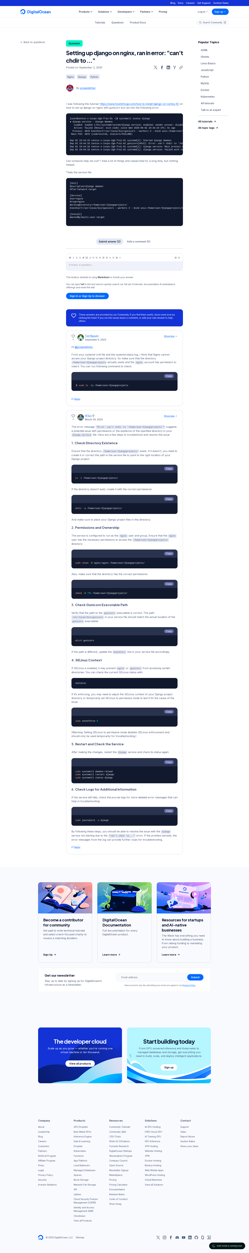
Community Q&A (117, 1129)
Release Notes (117, 1192)
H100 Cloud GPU (153, 1129)
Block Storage (81, 1177)
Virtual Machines (153, 1177)
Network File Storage (85, 1182)
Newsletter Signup (118, 1168)
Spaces (78, 1172)
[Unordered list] (103, 257)
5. (97, 742)
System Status (187, 1139)
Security (42, 1177)
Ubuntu (205, 56)
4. (86, 658)
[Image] (86, 257)
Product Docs (138, 22)
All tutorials (207, 103)
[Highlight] (90, 257)
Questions (117, 22)
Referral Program (47, 1153)
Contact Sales (221, 3)
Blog (172, 3)
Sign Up (50, 952)
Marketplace (115, 1172)
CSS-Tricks (115, 1134)
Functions (79, 1153)
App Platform (80, 1158)
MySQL (205, 83)
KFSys (88, 415)
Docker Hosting (153, 1158)
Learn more (111, 952)
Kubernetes (208, 96)
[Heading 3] (100, 257)
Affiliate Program (46, 1158)
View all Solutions (154, 1182)
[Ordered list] (106, 257)
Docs (180, 3)
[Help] (179, 257)
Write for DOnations (119, 1139)
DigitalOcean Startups (120, 1148)
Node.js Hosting (153, 1163)
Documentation (117, 1187)
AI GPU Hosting (153, 1124)
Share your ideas (189, 1144)
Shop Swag (115, 1201)
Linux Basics (208, 63)
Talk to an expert (211, 109)
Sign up (220, 11)
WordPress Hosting (155, 1172)
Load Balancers (82, 1163)
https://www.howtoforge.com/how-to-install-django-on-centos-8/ (139, 103)
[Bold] (70, 257)
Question (74, 43)
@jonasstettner (84, 347)
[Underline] (76, 257)
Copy (169, 375)
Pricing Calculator (118, 1182)
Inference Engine (83, 1134)
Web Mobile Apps (154, 1168)
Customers (43, 1144)
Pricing (112, 1177)
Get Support (204, 3)
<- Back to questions (32, 42)
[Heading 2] (96, 257)
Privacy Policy (188, 983)
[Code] (120, 257)
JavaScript (207, 70)
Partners (42, 1148)
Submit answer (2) (110, 241)
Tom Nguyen (92, 335)
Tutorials (100, 22)
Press (41, 1163)
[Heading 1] (93, 257)
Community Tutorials (119, 1124)
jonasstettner (88, 88)
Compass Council (118, 1158)
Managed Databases (84, 1168)
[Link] (83, 257)
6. (103, 787)
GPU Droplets (81, 1124)
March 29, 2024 (94, 419)
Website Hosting (153, 1148)
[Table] (116, 257)
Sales (183, 1129)
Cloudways (79, 1213)
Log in (203, 11)
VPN (147, 1153)
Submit (195, 975)
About (41, 1124)
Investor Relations (47, 1182)
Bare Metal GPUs (82, 1129)
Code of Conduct (118, 1197)
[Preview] (175, 257)
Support (184, 1124)
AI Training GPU (153, 1134)
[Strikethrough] (80, 257)
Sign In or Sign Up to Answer (87, 296)
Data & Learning (82, 1139)
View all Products (83, 1218)
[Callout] (113, 257)
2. (95, 527)
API (75, 1187)
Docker (205, 90)
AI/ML (204, 50)
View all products (80, 1061)
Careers (190, 3)
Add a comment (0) (138, 241)
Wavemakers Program (120, 1153)
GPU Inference (152, 1139)
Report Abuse (187, 1134)
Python (205, 76)
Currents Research (119, 1144)
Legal (41, 1168)
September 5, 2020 (95, 339)
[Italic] (73, 257)
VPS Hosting (151, 1144)
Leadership (44, 1129)
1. (94, 442)
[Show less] (176, 336)
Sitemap (80, 1235)
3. (99, 604)
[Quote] (110, 257)
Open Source (116, 1163)
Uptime (77, 1192)
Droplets (78, 1144)
